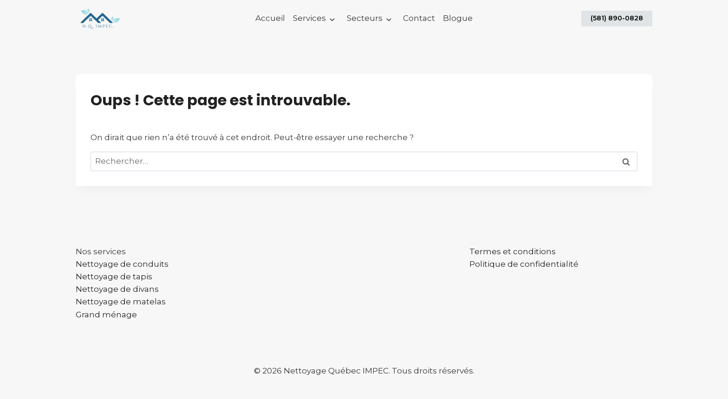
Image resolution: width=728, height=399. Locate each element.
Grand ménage (106, 314)
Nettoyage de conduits (122, 264)
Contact (419, 18)
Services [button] (309, 18)
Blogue (458, 18)
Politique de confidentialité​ (523, 264)
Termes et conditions (512, 251)
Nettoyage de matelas (121, 301)
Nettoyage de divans (117, 289)
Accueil (270, 18)
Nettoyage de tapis (114, 276)
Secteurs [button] (365, 18)
